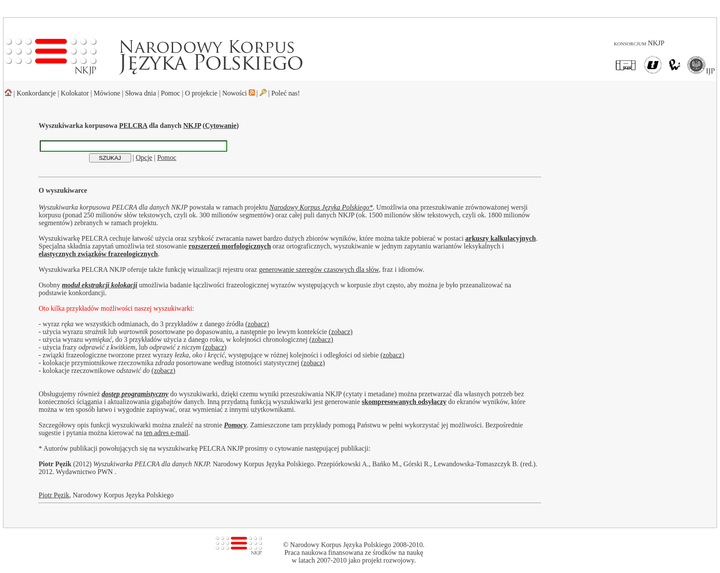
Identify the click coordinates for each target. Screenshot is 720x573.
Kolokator (75, 93)
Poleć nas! (285, 93)
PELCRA (133, 125)
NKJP (192, 125)
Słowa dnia (140, 93)
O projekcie (201, 93)
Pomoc (170, 93)
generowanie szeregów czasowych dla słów (319, 269)
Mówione (106, 93)
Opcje (144, 157)
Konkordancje (36, 93)
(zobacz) (257, 324)
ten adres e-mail (166, 432)
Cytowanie (221, 125)
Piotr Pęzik (54, 495)
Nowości (238, 93)
